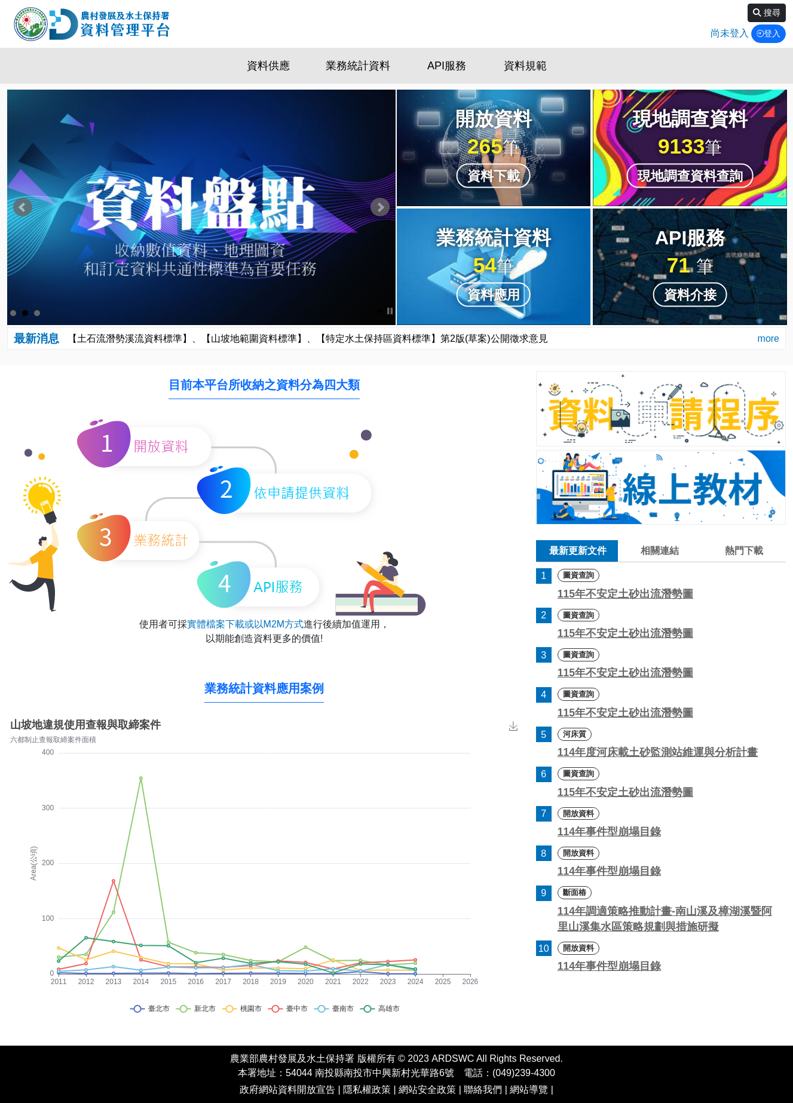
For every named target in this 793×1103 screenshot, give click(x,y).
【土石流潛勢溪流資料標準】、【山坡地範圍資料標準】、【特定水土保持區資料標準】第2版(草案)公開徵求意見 (308, 338)
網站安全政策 (427, 1089)
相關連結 (660, 551)
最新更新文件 (578, 551)
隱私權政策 (367, 1089)
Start (381, 311)
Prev (22, 207)
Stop (390, 311)
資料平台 (90, 24)
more (768, 338)
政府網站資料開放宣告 (287, 1089)
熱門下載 (744, 551)
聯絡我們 (483, 1089)
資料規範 (525, 66)
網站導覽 (529, 1089)
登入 (768, 33)
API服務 (446, 66)
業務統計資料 (358, 66)
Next (380, 207)
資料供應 (268, 66)
